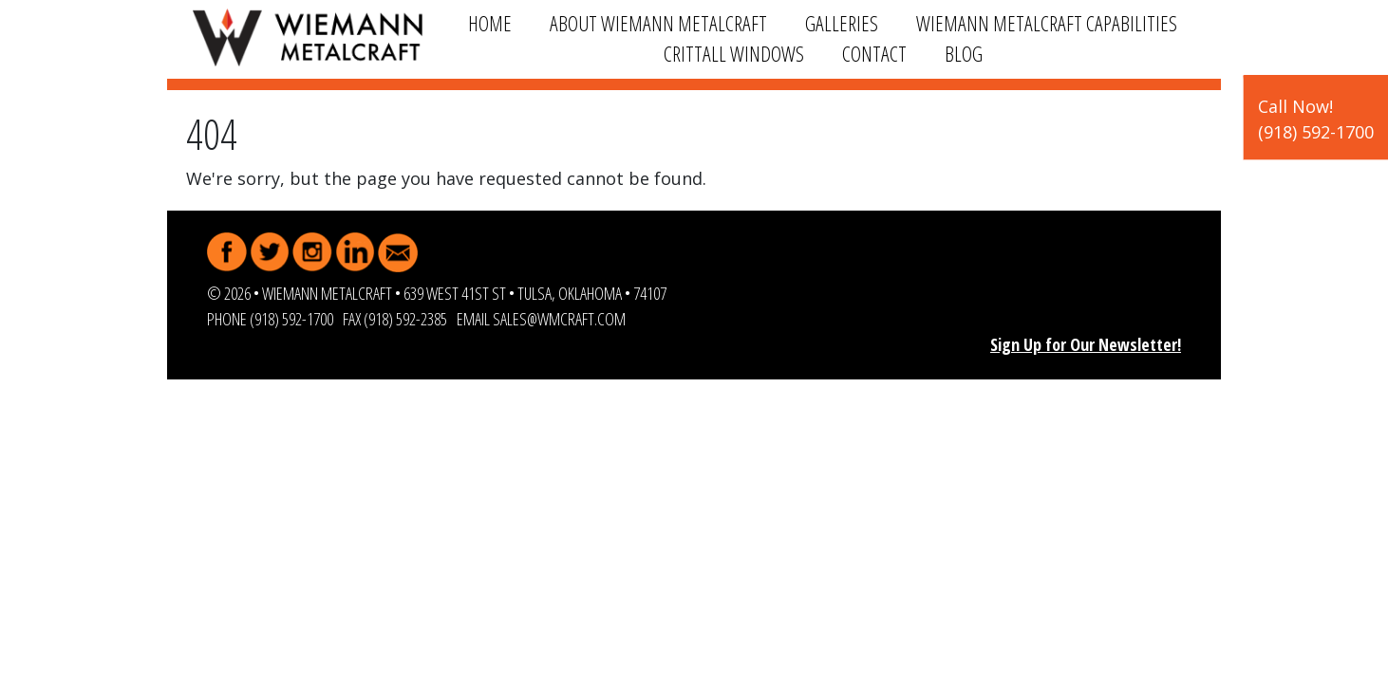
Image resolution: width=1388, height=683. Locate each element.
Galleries (841, 23)
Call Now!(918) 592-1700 (1316, 119)
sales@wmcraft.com (559, 318)
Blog (964, 53)
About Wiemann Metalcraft (658, 23)
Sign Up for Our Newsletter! (1085, 344)
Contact (874, 53)
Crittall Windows (734, 53)
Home (490, 23)
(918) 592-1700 (291, 318)
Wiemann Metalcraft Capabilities (1046, 23)
